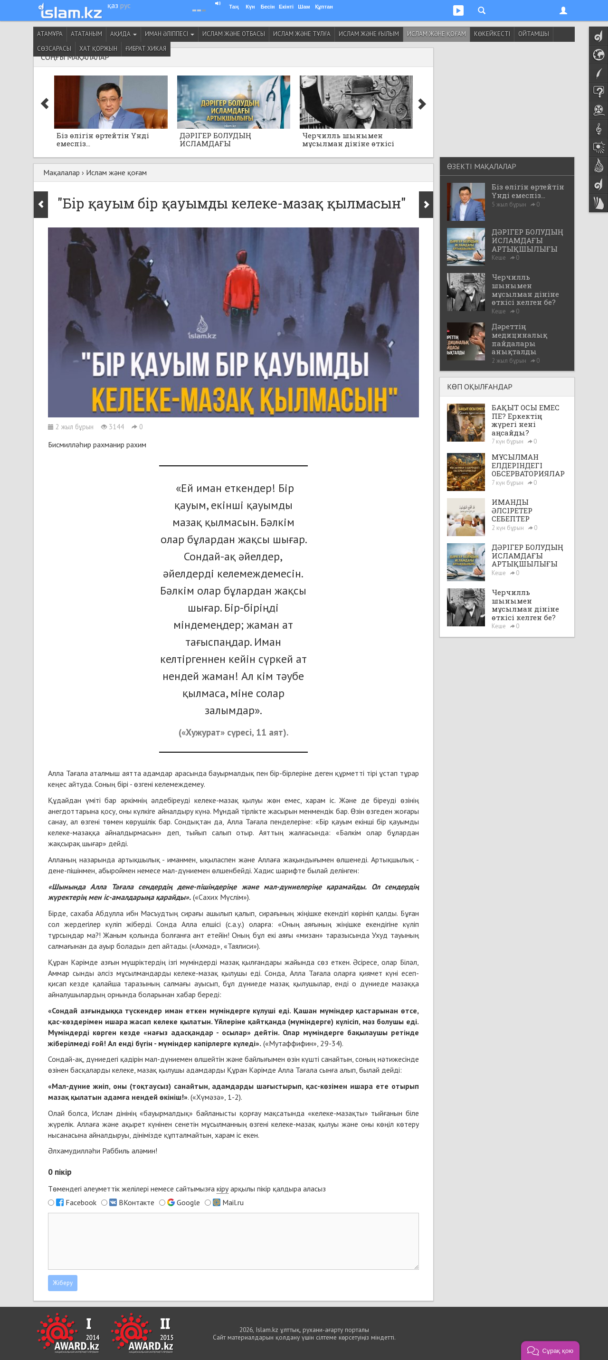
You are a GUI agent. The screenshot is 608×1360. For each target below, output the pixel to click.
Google (188, 1202)
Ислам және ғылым (369, 34)
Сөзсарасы (54, 49)
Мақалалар (61, 172)
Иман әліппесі (169, 34)
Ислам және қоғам (436, 34)
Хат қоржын (98, 49)
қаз (112, 5)
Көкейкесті (492, 34)
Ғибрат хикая (145, 49)
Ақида (123, 34)
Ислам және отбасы (233, 34)
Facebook (81, 1202)
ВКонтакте (136, 1202)
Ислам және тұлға (302, 34)
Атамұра (50, 34)
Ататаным (86, 34)
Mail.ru (233, 1202)
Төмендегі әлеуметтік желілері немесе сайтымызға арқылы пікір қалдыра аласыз (187, 1189)
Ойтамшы (533, 34)
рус (125, 5)
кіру (222, 1188)
